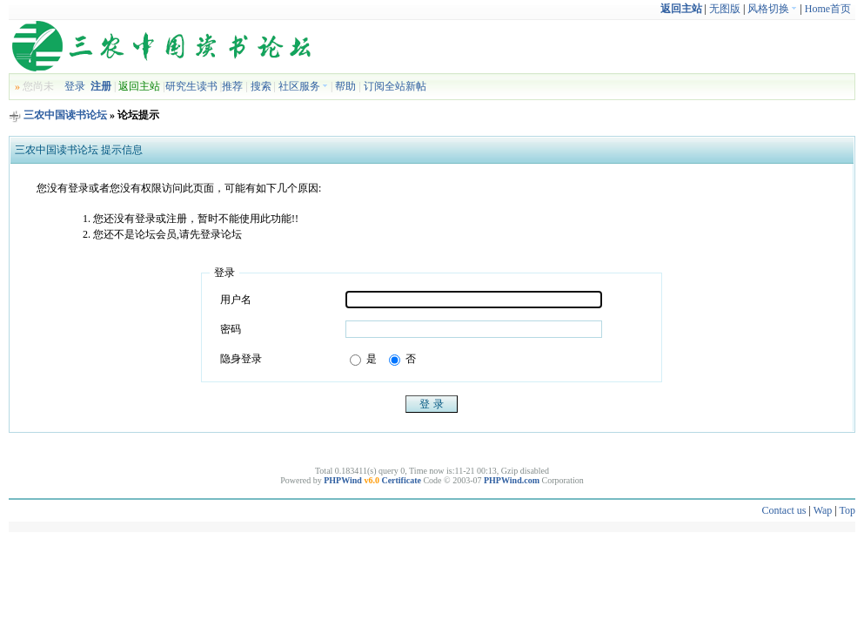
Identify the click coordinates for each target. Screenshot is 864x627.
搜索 (261, 86)
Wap (823, 510)
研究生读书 (191, 86)
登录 (74, 86)
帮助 (345, 86)
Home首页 (828, 9)
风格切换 (772, 9)
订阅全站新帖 (395, 86)
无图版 (724, 9)
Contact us (783, 510)
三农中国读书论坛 (65, 115)
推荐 (232, 86)
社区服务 (303, 86)
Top (848, 510)
